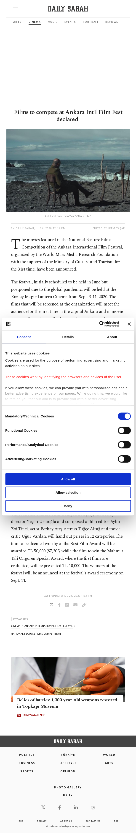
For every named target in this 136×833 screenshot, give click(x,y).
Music (53, 21)
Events (70, 21)
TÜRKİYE (68, 755)
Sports (26, 771)
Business (27, 763)
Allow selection (68, 492)
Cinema (35, 21)
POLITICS (27, 755)
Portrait (91, 21)
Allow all (68, 479)
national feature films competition (36, 633)
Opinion (67, 771)
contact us (93, 821)
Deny (68, 506)
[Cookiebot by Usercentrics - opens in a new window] (99, 324)
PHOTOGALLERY (34, 715)
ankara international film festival (48, 626)
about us (66, 821)
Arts (17, 21)
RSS (116, 821)
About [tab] (112, 337)
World (109, 755)
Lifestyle (68, 763)
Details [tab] (68, 337)
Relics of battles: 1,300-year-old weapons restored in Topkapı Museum (67, 703)
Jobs (20, 821)
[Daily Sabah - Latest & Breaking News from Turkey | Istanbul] (68, 9)
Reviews (111, 21)
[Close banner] (129, 324)
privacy (42, 821)
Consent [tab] (24, 337)
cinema (15, 626)
